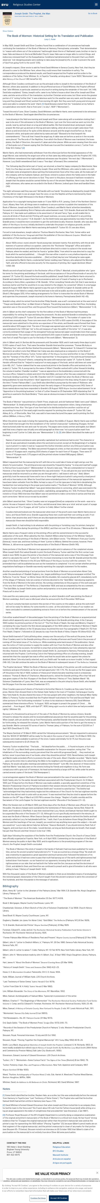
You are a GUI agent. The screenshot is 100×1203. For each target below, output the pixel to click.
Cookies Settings (38, 1198)
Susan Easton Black (20, 16)
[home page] (4, 4)
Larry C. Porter (50, 39)
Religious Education (61, 1147)
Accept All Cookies (58, 1198)
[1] (43, 104)
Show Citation (8, 31)
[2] (24, 148)
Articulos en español (62, 1159)
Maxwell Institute (60, 1155)
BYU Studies (58, 1151)
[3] (60, 432)
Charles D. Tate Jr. (33, 16)
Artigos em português (62, 1163)
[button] (97, 1172)
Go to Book (92, 13)
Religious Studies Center (26, 4)
